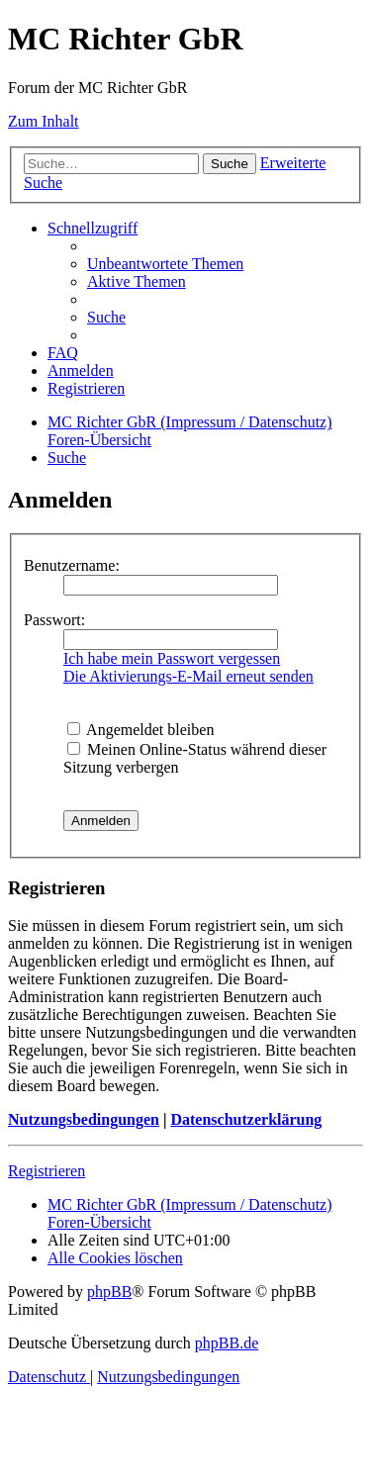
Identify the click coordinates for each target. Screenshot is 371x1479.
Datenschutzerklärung (246, 1119)
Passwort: (54, 619)
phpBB (109, 1291)
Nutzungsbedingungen (83, 1119)
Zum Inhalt (43, 121)
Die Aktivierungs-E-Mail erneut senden (188, 676)
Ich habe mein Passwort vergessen (171, 658)
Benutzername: (72, 565)
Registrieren (46, 1170)
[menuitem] (165, 263)
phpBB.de (226, 1343)
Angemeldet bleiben (140, 729)
